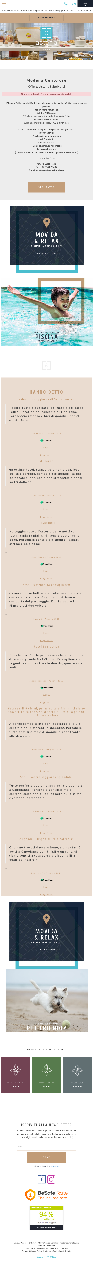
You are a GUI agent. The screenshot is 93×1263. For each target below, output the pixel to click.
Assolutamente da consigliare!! (46, 585)
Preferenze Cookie (51, 1251)
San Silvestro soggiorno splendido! (46, 777)
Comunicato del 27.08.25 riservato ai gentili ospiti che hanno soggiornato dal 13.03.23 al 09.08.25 (46, 10)
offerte (51, 1134)
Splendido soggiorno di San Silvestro (46, 399)
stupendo (46, 461)
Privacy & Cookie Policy (32, 1251)
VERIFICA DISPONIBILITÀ (46, 18)
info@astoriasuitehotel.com (67, 1243)
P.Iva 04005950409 (46, 1246)
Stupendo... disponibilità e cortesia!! (46, 839)
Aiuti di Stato (65, 1251)
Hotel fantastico (46, 647)
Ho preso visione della (47, 1167)
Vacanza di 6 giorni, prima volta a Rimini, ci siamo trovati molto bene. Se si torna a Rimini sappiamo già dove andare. (46, 712)
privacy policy (55, 1167)
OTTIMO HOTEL (46, 523)
